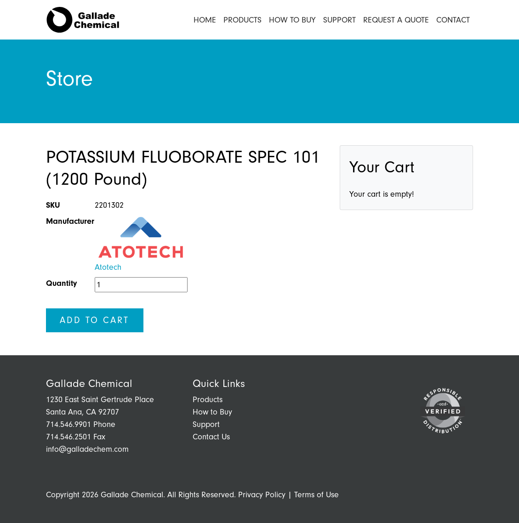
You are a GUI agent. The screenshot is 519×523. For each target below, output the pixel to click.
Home (205, 20)
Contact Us (211, 437)
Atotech (108, 267)
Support (339, 20)
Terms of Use (316, 495)
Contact (453, 20)
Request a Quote (396, 20)
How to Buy (292, 20)
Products (242, 20)
